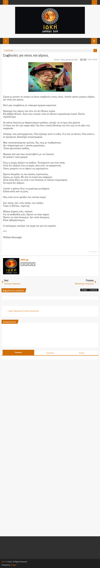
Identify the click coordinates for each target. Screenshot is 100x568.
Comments (50, 353)
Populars (18, 352)
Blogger (84, 290)
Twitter (26, 264)
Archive (81, 353)
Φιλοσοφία (9, 50)
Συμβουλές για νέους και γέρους (25, 55)
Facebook (22, 264)
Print (89, 60)
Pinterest (33, 264)
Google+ (30, 264)
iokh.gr (57, 60)
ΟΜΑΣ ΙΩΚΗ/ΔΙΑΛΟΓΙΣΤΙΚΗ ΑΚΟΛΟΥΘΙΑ (23, 311)
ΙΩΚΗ (4, 562)
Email (94, 60)
